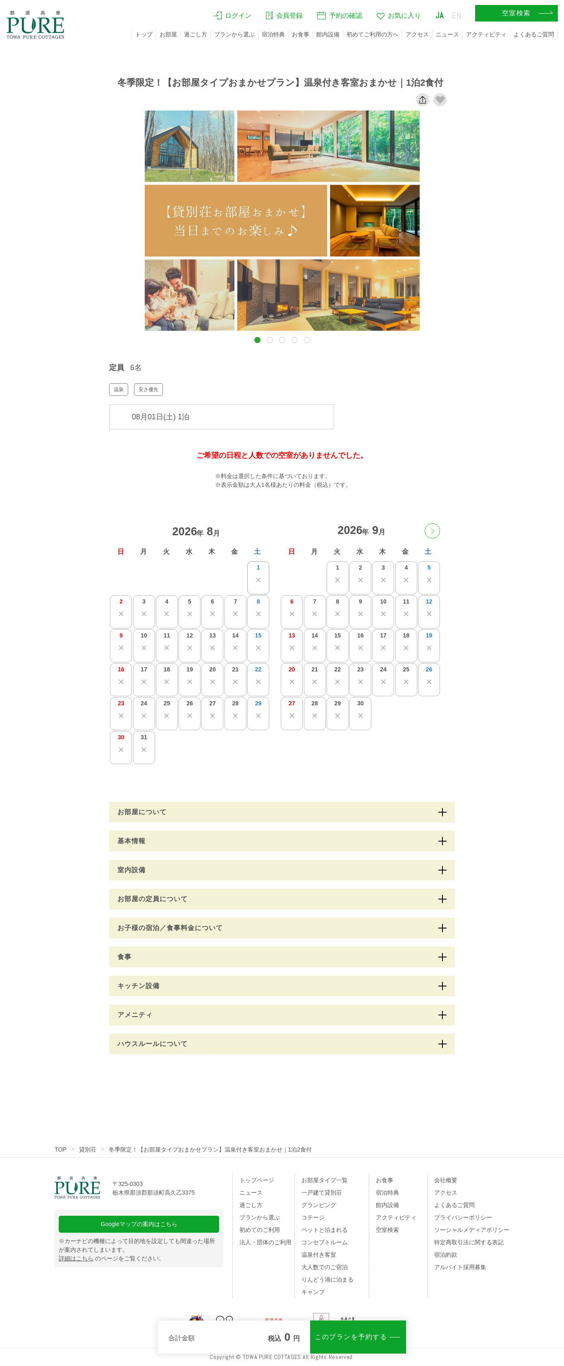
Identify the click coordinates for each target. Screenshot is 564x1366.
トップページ (256, 1180)
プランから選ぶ (234, 34)
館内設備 (327, 34)
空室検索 (387, 1230)
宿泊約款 (445, 1254)
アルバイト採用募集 (460, 1267)
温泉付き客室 (318, 1254)
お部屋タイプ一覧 (324, 1180)
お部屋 (168, 34)
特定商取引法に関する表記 (469, 1242)
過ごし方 (195, 34)
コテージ (313, 1217)
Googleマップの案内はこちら (139, 1224)
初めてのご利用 (259, 1230)
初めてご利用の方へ (373, 34)
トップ (144, 34)
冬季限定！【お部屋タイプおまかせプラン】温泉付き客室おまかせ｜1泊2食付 (210, 1149)
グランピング (318, 1205)
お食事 (300, 34)
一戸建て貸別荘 (321, 1192)
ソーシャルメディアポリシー (471, 1230)
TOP (61, 1149)
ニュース (447, 34)
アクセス (417, 34)
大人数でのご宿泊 (324, 1267)
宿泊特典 (273, 34)
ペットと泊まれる (324, 1230)
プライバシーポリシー (463, 1217)
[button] (257, 340)
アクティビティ (486, 34)
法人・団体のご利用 (265, 1242)
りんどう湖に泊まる (327, 1279)
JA (439, 15)
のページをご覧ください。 (112, 1258)
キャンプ (313, 1292)
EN (457, 15)
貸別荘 (87, 1149)
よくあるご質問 (534, 34)
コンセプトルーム (324, 1242)
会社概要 (445, 1180)
